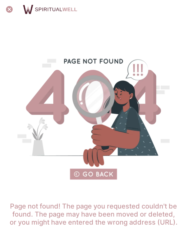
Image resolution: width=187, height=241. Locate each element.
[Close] (9, 9)
